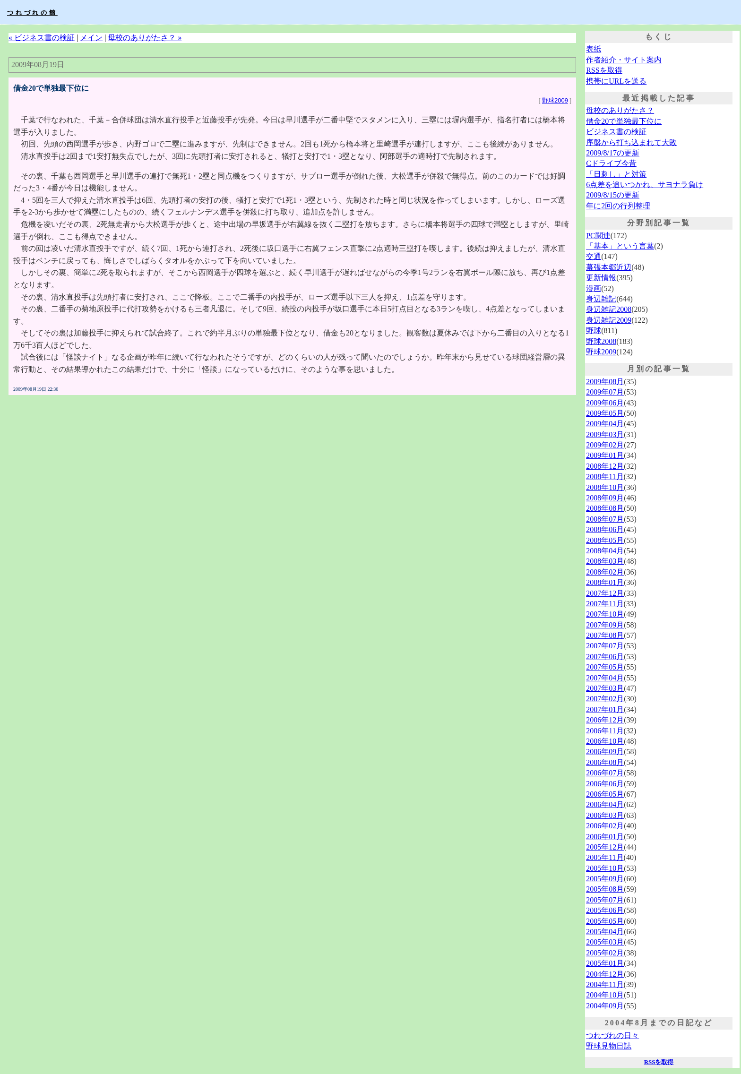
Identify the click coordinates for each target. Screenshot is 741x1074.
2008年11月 (604, 477)
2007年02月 (605, 699)
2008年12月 (605, 466)
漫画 (593, 288)
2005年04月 (605, 932)
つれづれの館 (32, 12)
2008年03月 (605, 561)
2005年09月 (605, 879)
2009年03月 (605, 434)
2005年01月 (605, 963)
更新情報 (601, 278)
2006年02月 (605, 826)
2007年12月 (605, 593)
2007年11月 (604, 604)
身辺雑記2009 (608, 320)
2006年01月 (605, 837)
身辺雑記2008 (608, 309)
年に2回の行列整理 (618, 206)
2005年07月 (605, 900)
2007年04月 (605, 678)
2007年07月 (605, 646)
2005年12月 (605, 847)
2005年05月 (605, 921)
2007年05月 (605, 667)
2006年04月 (605, 804)
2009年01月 (605, 455)
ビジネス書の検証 (616, 132)
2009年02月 (605, 445)
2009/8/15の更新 (612, 195)
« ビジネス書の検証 (42, 38)
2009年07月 (605, 392)
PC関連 (598, 236)
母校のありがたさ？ (620, 110)
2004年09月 (605, 1006)
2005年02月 (605, 953)
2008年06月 (605, 529)
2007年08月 (605, 635)
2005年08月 (605, 889)
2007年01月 (605, 709)
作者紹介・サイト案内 (624, 60)
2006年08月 (605, 762)
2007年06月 (605, 657)
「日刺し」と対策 (616, 174)
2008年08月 (605, 508)
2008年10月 (605, 487)
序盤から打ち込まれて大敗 (631, 142)
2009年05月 (605, 413)
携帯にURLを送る (616, 81)
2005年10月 (605, 868)
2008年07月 (605, 519)
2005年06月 (605, 910)
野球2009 (555, 100)
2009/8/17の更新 (612, 153)
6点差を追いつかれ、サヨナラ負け (644, 184)
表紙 (593, 49)
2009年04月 (605, 424)
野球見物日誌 (608, 1046)
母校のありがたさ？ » (144, 38)
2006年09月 (605, 752)
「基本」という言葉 (620, 246)
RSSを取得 (604, 70)
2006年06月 (605, 784)
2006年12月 (605, 720)
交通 (593, 256)
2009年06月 (605, 403)
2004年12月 (605, 974)
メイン (91, 38)
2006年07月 (605, 773)
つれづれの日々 (612, 1035)
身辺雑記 (601, 299)
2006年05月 (605, 794)
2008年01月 (605, 582)
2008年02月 (605, 572)
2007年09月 (605, 625)
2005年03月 (605, 942)
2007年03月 (605, 688)
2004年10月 (605, 995)
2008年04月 (605, 551)
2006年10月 (605, 741)
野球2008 (601, 341)
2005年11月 (604, 857)
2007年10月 (605, 614)
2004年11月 (604, 984)
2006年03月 (605, 815)
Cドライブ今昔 (611, 163)
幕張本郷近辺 (608, 267)
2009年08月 (605, 382)
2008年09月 (605, 498)
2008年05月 (605, 540)
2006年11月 (604, 731)
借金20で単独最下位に (624, 121)
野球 (593, 330)
